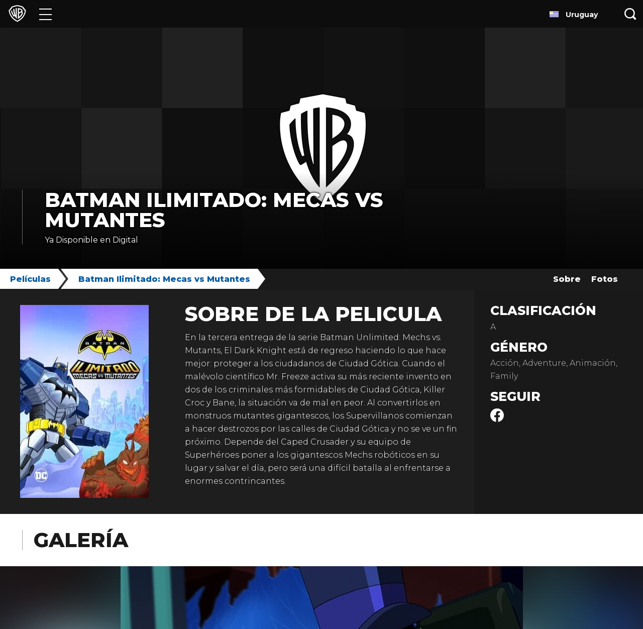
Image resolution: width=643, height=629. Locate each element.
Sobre (567, 279)
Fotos (604, 279)
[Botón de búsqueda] (630, 14)
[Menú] (45, 14)
